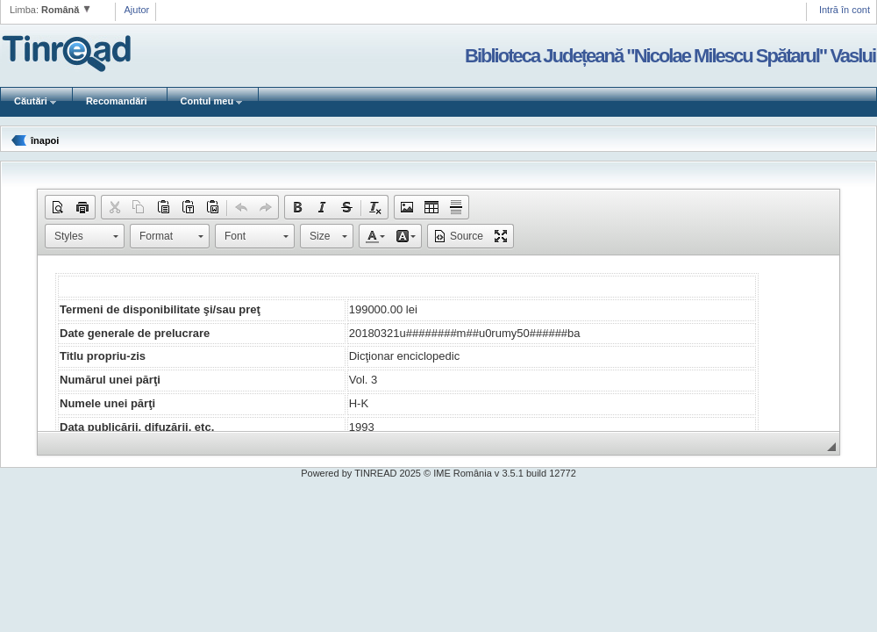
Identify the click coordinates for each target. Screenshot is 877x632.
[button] (58, 207)
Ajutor (137, 9)
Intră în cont (844, 9)
